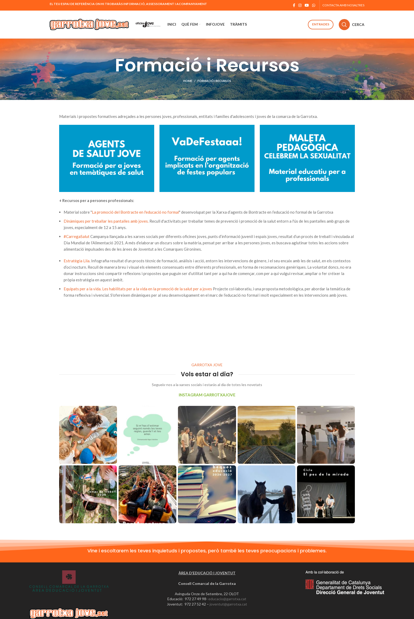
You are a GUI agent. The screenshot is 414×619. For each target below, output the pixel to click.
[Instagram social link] (300, 5)
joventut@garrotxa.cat (228, 604)
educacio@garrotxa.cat (227, 599)
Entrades (320, 24)
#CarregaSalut (77, 236)
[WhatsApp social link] (313, 5)
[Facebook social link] (294, 5)
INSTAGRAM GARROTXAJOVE (207, 394)
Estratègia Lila (77, 260)
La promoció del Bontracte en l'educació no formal (135, 212)
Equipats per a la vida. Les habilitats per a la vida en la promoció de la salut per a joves (138, 288)
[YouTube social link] (306, 5)
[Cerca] (351, 24)
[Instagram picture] (88, 435)
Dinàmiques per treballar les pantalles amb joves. (106, 221)
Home (187, 80)
